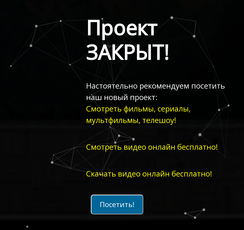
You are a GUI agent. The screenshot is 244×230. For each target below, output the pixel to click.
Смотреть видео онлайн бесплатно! (152, 146)
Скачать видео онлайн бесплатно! (149, 173)
